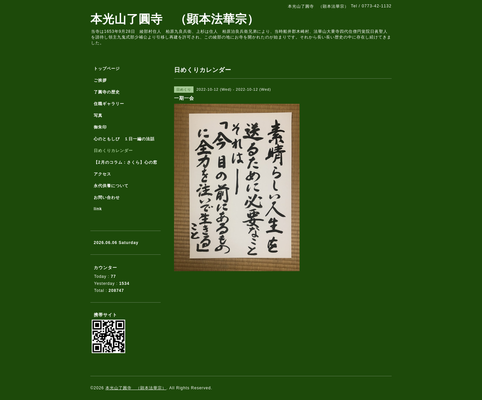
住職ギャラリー (111, 103)
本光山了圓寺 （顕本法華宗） (174, 18)
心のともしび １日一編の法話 (124, 139)
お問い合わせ (107, 197)
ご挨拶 (100, 80)
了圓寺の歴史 (107, 92)
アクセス (102, 174)
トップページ (107, 68)
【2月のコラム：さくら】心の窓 (125, 162)
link (98, 209)
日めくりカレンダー (113, 150)
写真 (98, 115)
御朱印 (100, 127)
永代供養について (111, 185)
